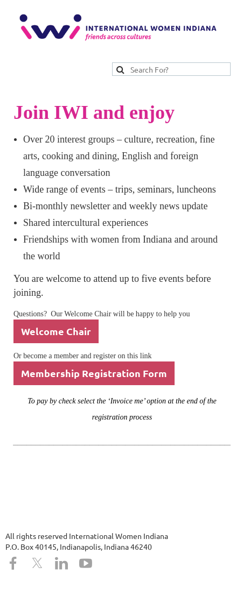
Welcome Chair (56, 331)
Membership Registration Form (94, 373)
